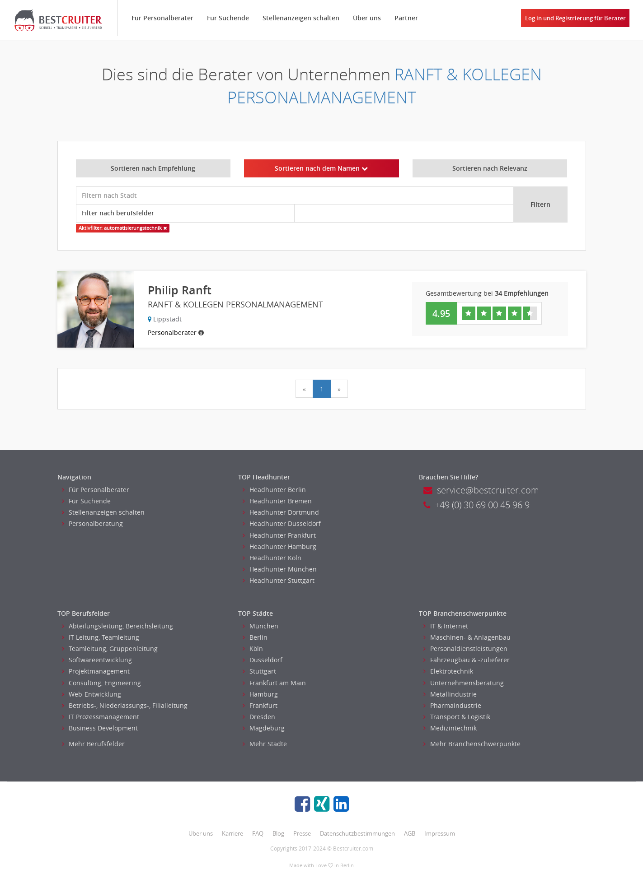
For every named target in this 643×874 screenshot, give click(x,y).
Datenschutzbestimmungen (357, 833)
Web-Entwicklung (91, 694)
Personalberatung (92, 523)
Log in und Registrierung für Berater (575, 18)
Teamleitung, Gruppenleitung (110, 648)
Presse (302, 833)
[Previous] (304, 389)
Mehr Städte (265, 743)
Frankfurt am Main (274, 683)
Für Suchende (228, 18)
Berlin (255, 637)
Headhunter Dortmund (281, 512)
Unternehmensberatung (463, 683)
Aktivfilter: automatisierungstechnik (123, 228)
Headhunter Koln (272, 557)
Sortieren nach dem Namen (321, 168)
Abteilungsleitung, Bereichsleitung (117, 626)
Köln (253, 648)
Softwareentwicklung (97, 660)
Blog (278, 833)
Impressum (439, 833)
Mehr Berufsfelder (93, 743)
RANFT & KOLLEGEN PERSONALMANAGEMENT (384, 85)
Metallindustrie (450, 694)
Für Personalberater (162, 18)
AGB (409, 833)
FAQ (257, 833)
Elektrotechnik (448, 671)
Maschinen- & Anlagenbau (467, 637)
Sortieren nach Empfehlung (153, 168)
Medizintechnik (450, 728)
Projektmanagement (96, 671)
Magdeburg (264, 728)
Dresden (259, 716)
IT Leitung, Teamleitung (100, 637)
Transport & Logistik (456, 716)
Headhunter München (280, 569)
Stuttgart (259, 671)
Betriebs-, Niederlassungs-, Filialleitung (125, 705)
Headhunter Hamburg (279, 546)
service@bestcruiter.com (481, 490)
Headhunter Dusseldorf (282, 523)
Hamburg (260, 694)
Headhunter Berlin (274, 489)
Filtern (540, 204)
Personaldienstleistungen (465, 648)
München (260, 626)
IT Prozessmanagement (100, 716)
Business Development (100, 728)
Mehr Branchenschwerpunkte (472, 743)
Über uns (367, 18)
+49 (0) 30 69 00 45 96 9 (476, 505)
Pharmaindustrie (452, 705)
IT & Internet (445, 626)
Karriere (232, 833)
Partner (406, 18)
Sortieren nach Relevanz (489, 168)
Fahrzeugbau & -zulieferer (466, 660)
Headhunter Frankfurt (279, 535)
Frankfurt (260, 705)
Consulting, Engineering (101, 683)
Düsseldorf (262, 660)
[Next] (339, 389)
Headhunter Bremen (277, 501)
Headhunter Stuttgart (278, 580)
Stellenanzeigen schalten (301, 18)
